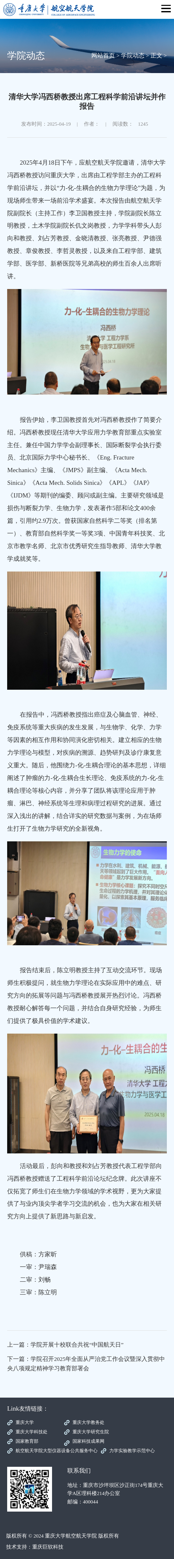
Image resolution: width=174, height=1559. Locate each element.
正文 (156, 55)
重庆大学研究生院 (91, 1431)
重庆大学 (25, 1422)
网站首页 (103, 55)
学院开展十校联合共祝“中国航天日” (77, 1344)
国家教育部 (27, 1441)
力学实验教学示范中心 (132, 1450)
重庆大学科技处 (31, 1431)
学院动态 (132, 55)
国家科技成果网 (88, 1441)
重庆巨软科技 (47, 1547)
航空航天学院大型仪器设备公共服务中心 (57, 1450)
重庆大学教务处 (88, 1422)
